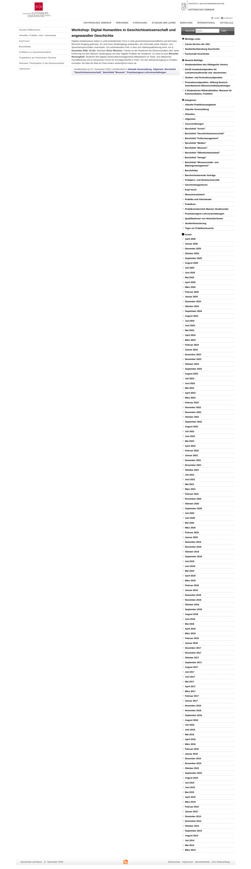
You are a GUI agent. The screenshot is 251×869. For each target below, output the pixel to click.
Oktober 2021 (192, 470)
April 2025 (190, 282)
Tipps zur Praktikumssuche (199, 228)
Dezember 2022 (193, 407)
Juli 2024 (189, 321)
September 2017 (193, 662)
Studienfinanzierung (195, 223)
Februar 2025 (192, 292)
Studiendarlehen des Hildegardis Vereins (206, 64)
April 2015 (190, 797)
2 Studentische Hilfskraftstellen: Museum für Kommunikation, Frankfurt (208, 92)
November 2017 (193, 652)
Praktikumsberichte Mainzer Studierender (207, 209)
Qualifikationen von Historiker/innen (204, 218)
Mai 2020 (189, 523)
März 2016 (190, 744)
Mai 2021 (189, 484)
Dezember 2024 (193, 301)
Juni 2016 (190, 729)
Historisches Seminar (97, 23)
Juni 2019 (190, 566)
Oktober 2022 (192, 417)
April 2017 (190, 686)
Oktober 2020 (192, 503)
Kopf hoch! (24, 41)
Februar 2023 (192, 402)
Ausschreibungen (194, 124)
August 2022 (191, 426)
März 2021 (190, 489)
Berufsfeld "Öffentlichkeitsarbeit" (202, 152)
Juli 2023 (189, 378)
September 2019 (193, 556)
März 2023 (190, 397)
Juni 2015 (190, 787)
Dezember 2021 (193, 460)
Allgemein (158, 69)
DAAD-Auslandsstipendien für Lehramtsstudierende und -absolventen (205, 71)
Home (217, 18)
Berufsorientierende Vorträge (200, 175)
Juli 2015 (189, 782)
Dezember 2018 (193, 595)
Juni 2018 (190, 619)
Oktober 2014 (192, 826)
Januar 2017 (191, 700)
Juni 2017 (190, 676)
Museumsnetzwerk (195, 194)
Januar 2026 (191, 243)
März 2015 (190, 802)
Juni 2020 (190, 518)
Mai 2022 (189, 441)
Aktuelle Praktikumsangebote (200, 104)
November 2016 (193, 710)
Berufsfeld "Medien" (195, 143)
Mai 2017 (189, 681)
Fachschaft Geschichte (197, 54)
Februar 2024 (192, 345)
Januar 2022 (191, 455)
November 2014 (193, 821)
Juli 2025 (189, 267)
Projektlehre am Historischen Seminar (37, 57)
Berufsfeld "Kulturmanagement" (202, 138)
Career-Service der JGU (197, 44)
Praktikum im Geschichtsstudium (35, 52)
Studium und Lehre (164, 23)
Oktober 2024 (192, 306)
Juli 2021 (189, 474)
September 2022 (193, 421)
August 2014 (191, 835)
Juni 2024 (190, 325)
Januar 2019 (191, 590)
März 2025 (190, 287)
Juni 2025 (190, 272)
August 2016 (191, 720)
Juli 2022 (189, 431)
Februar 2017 (192, 696)
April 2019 (190, 575)
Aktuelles (226, 23)
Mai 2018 (189, 624)
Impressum (24, 68)
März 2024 (190, 340)
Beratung (186, 23)
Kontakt (228, 18)
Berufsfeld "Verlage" (196, 157)
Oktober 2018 (192, 604)
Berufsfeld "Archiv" (195, 128)
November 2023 (193, 359)
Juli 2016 (189, 725)
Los (223, 31)
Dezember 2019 (193, 542)
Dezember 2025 (193, 248)
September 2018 (193, 609)
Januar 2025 (191, 296)
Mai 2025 (189, 277)
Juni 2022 (190, 436)
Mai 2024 (189, 330)
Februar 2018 (192, 638)
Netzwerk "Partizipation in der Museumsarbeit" (42, 63)
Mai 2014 (189, 845)
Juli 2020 (189, 513)
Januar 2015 (191, 811)
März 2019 (190, 580)
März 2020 (190, 527)
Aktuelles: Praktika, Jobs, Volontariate (37, 35)
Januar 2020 (191, 537)
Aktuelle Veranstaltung (140, 69)
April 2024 (190, 335)
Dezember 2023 (193, 354)
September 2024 (193, 311)
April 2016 (190, 739)
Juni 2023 (190, 383)
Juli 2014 (189, 840)
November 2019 (193, 547)
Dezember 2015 (193, 758)
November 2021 (193, 465)
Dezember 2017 (193, 648)
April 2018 (190, 628)
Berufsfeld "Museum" (114, 72)
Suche (190, 30)
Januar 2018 (191, 643)
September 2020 (193, 508)
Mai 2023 (189, 388)
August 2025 (191, 263)
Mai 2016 (189, 734)
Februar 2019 (192, 585)
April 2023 (190, 393)
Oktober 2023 (192, 364)
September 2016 (193, 715)
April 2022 (190, 446)
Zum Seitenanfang (221, 862)
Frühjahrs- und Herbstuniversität (202, 180)
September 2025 (193, 258)
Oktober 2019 (192, 551)
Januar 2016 (191, 754)
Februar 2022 (192, 450)
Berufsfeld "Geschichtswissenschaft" (204, 133)
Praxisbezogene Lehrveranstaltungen (146, 72)
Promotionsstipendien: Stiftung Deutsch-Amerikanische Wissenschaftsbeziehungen (207, 84)
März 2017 (190, 691)
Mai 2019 (189, 571)
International (206, 23)
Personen (122, 23)
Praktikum (190, 204)
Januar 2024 (191, 349)
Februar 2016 (192, 749)
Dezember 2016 (193, 705)
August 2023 (191, 373)
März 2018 (190, 633)
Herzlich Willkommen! (29, 30)
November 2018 (193, 600)
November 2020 (193, 498)
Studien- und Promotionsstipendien (203, 77)
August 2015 (191, 778)
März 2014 (190, 850)
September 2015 (193, 773)
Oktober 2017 (192, 657)
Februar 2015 (192, 806)
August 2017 (191, 667)
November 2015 (193, 763)
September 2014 (193, 830)
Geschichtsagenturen (196, 185)
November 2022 (193, 412)
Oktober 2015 (192, 768)
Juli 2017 (189, 672)
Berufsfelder (25, 46)
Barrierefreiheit (202, 862)
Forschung (140, 23)
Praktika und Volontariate (198, 199)
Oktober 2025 (192, 253)
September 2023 (193, 369)
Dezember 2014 (193, 816)
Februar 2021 (192, 494)
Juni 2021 (190, 479)
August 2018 (191, 614)
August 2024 (191, 316)
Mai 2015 (189, 792)
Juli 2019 (189, 561)
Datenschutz (174, 862)
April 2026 (190, 239)
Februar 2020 (192, 532)
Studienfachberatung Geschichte (202, 49)
